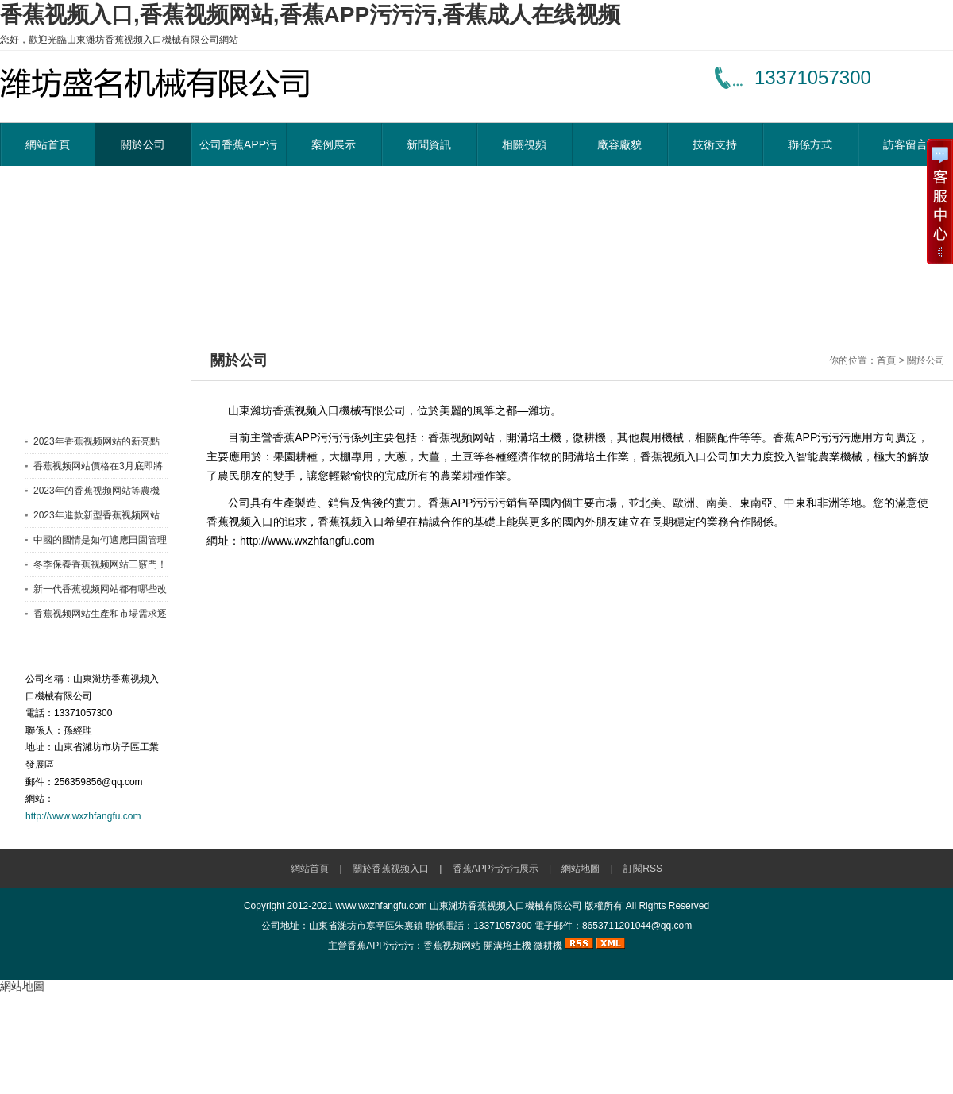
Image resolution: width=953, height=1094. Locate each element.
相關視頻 (524, 144)
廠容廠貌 (619, 144)
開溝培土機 (507, 945)
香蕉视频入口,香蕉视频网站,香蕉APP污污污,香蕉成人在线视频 (310, 14)
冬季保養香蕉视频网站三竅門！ (100, 564)
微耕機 (548, 945)
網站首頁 (47, 144)
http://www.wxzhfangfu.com (83, 816)
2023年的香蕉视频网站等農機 (96, 490)
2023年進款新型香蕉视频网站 (96, 515)
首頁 (886, 360)
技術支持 (715, 144)
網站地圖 (580, 868)
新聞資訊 (429, 144)
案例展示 (333, 144)
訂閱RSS (642, 868)
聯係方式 (810, 144)
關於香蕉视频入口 (391, 868)
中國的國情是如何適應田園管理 (100, 539)
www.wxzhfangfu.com (380, 905)
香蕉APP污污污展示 (495, 868)
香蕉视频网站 (451, 945)
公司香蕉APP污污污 (238, 152)
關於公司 (143, 144)
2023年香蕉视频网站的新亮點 (96, 441)
